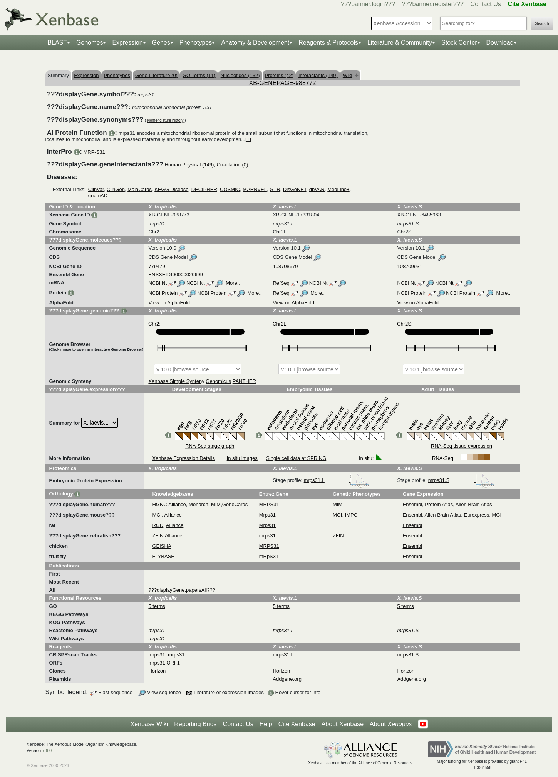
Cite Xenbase (296, 724)
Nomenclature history (165, 120)
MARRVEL (255, 189)
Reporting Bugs (195, 724)
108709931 (409, 266)
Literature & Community (399, 42)
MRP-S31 (94, 152)
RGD (157, 525)
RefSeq (281, 283)
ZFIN (157, 536)
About (391, 724)
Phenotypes (195, 42)
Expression (127, 42)
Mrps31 (267, 515)
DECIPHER (204, 189)
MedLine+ (338, 189)
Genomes (89, 42)
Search (542, 23)
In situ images (242, 458)
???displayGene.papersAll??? (181, 590)
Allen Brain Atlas (474, 504)
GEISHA (161, 546)
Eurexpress (476, 515)
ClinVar (96, 189)
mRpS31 (269, 556)
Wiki (351, 75)
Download (500, 42)
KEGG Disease (171, 189)
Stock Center (459, 42)
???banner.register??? (433, 4)
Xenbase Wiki (149, 724)
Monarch (198, 504)
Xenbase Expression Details (183, 458)
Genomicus (218, 381)
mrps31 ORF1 (164, 663)
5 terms (156, 606)
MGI (157, 515)
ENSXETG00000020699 (175, 274)
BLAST (57, 42)
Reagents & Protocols (328, 42)
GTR (275, 189)
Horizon (157, 671)
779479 (156, 266)
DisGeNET (295, 189)
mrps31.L (337, 480)
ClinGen (116, 189)
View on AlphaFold (168, 302)
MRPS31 (269, 504)
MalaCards (139, 189)
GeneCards (235, 504)
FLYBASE (163, 556)
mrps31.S (461, 480)
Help (266, 724)
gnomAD (98, 195)
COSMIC (230, 189)
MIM (216, 504)
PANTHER (244, 381)
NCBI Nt (157, 283)
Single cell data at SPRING (296, 458)
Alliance (177, 504)
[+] (248, 139)
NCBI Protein (163, 293)
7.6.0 (47, 750)
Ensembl (412, 504)
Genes (161, 42)
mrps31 (267, 536)
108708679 (285, 266)
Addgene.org (287, 679)
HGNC (159, 504)
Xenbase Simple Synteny (176, 381)
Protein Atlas (439, 504)
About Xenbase (343, 724)
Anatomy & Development (255, 42)
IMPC (351, 515)
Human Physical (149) (189, 165)
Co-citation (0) (232, 165)
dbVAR (317, 189)
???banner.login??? (368, 4)
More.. (233, 283)
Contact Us (486, 4)
